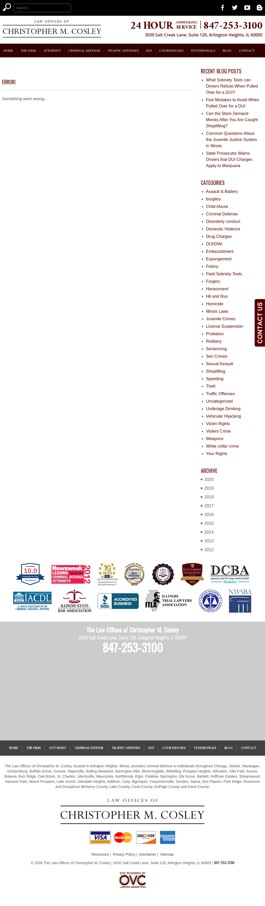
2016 (207, 515)
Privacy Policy (124, 854)
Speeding (215, 379)
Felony (212, 266)
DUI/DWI (214, 244)
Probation (215, 334)
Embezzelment (219, 251)
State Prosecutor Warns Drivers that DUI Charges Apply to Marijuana (229, 159)
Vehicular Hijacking (223, 416)
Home (8, 50)
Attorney (52, 50)
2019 (207, 488)
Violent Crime (218, 431)
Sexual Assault (219, 364)
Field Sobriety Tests (224, 274)
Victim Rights (218, 423)
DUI (149, 50)
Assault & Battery (222, 191)
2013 (207, 541)
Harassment (217, 289)
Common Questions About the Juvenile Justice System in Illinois (231, 139)
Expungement (219, 259)
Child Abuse (217, 206)
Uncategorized (219, 401)
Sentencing (216, 349)
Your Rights (216, 453)
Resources (100, 854)
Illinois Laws (217, 311)
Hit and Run (217, 296)
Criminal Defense (84, 50)
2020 (207, 479)
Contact (246, 50)
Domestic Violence (223, 229)
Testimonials (203, 50)
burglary (213, 199)
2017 (207, 506)
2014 (207, 532)
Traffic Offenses (123, 50)
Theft (210, 386)
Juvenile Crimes (220, 319)
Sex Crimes (216, 356)
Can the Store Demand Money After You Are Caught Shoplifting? (232, 119)
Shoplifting (215, 371)
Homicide (214, 304)
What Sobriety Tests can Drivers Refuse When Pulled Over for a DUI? (232, 86)
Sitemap (166, 854)
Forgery (213, 281)
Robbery (214, 341)
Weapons (214, 438)
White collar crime (222, 446)
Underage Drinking (223, 409)
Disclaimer (147, 854)
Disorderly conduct (223, 221)
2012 (207, 550)
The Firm (28, 50)
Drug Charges (219, 236)
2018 (207, 497)
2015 (207, 523)
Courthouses (171, 50)
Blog (227, 50)
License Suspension (224, 326)
